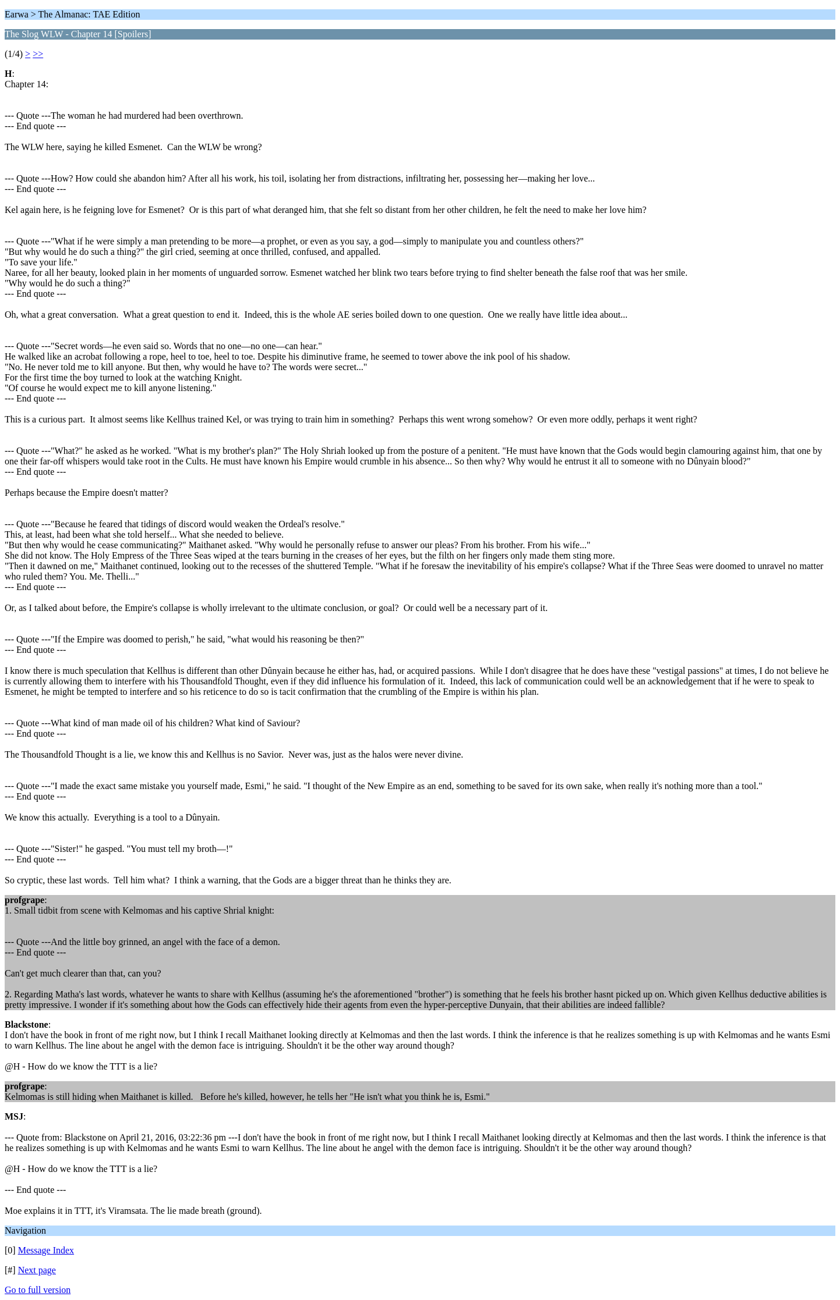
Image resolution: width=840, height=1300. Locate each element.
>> (38, 54)
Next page (37, 1270)
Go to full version (37, 1290)
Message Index (46, 1250)
